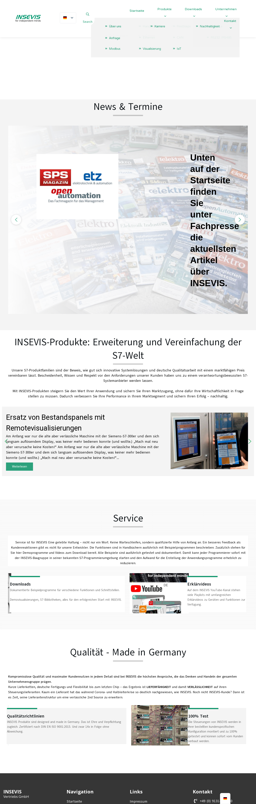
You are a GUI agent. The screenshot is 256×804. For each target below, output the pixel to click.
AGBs (134, 756)
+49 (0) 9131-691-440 (216, 742)
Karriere (73, 770)
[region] (128, 161)
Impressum (138, 742)
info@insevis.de (212, 750)
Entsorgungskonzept (146, 763)
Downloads (75, 763)
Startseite (74, 742)
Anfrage (73, 777)
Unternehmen (78, 749)
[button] (16, 161)
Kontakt (73, 784)
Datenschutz (140, 749)
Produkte (74, 756)
